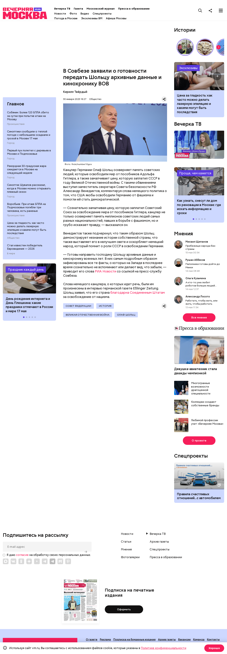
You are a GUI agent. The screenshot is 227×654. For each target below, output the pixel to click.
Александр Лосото (198, 297)
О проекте (199, 441)
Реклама (105, 640)
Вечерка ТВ (70, 8)
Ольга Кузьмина (196, 279)
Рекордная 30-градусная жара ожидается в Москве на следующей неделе (26, 172)
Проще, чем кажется (195, 174)
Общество (13, 240)
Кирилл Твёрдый (75, 93)
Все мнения (199, 318)
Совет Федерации (79, 307)
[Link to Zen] (29, 562)
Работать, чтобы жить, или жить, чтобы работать (201, 303)
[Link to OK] (21, 562)
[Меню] (220, 10)
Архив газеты (159, 542)
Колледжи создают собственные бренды (205, 404)
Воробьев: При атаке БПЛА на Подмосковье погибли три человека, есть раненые (26, 210)
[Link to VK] (13, 562)
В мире (11, 256)
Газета (85, 8)
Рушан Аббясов (195, 261)
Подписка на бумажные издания (134, 640)
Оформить (124, 610)
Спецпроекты (109, 13)
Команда (198, 640)
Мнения (183, 234)
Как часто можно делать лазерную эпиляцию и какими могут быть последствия (199, 77)
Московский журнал (108, 8)
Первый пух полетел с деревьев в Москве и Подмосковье (29, 154)
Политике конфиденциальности (163, 648)
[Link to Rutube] (60, 562)
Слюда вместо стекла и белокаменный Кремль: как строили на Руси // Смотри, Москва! (205, 48)
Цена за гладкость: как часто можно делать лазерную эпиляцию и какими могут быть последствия (26, 231)
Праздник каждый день (26, 272)
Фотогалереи (130, 558)
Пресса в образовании (141, 8)
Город (10, 145)
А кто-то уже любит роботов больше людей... (201, 285)
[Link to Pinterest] (68, 562)
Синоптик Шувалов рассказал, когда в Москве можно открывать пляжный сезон (29, 191)
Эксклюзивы (188, 69)
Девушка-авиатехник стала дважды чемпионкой (195, 372)
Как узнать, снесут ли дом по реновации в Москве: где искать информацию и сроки (199, 182)
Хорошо (214, 648)
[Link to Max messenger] (6, 562)
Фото (80, 13)
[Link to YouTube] (37, 562)
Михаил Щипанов (197, 242)
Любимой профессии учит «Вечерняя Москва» (207, 423)
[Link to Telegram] (45, 562)
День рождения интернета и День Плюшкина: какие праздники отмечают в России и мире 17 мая (29, 307)
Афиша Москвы (123, 18)
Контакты (213, 640)
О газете (91, 640)
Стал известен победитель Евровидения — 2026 (24, 249)
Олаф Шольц (127, 316)
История (106, 307)
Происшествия (15, 126)
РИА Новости (105, 272)
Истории (184, 30)
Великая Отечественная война (88, 316)
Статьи (126, 542)
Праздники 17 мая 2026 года (29, 281)
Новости (67, 13)
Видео (92, 13)
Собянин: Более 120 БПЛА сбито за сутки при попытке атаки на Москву (28, 118)
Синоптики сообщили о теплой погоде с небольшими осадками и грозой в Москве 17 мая (28, 137)
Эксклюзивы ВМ (99, 18)
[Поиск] (200, 10)
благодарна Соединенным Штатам (137, 293)
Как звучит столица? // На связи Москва (185, 48)
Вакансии (184, 640)
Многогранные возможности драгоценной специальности (200, 389)
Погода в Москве (73, 18)
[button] (10, 281)
